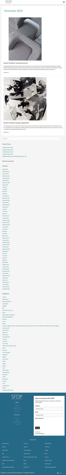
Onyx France (5, 359)
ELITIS (3, 321)
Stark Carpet (5, 379)
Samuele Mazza (5, 372)
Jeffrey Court (5, 334)
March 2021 (5, 280)
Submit (37, 428)
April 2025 (4, 193)
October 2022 (5, 246)
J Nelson (25, 446)
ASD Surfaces (5, 299)
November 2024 (6, 200)
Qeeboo (4, 363)
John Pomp (5, 343)
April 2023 (4, 233)
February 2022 (5, 264)
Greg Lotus (4, 332)
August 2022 (5, 251)
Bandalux (4, 306)
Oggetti (4, 356)
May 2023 (4, 231)
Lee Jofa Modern (6, 352)
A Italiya (4, 297)
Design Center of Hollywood (8, 314)
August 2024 (5, 207)
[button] (64, 2)
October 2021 (5, 273)
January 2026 (5, 173)
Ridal (46, 453)
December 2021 (5, 269)
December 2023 (5, 220)
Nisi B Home (26, 467)
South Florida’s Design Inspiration (16, 123)
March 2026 (5, 169)
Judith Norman (27, 453)
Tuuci (3, 383)
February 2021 (5, 282)
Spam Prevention (39, 418)
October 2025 (5, 180)
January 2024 (5, 218)
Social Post (4, 374)
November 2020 (6, 289)
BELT (3, 308)
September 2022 (6, 249)
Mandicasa (4, 354)
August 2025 (5, 184)
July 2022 (4, 253)
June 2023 (4, 229)
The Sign (4, 381)
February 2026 (5, 171)
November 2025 (6, 178)
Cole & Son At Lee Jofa (7, 310)
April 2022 (4, 260)
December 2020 (5, 286)
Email (36, 412)
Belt (3, 453)
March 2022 (5, 262)
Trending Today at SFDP (7, 147)
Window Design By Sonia (7, 390)
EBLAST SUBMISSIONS (7, 317)
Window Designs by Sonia (50, 467)
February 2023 (5, 238)
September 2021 (6, 275)
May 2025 (4, 191)
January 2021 (5, 284)
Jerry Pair (4, 339)
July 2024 (4, 209)
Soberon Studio (48, 460)
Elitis (3, 463)
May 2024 (4, 213)
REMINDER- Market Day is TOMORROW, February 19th (14, 156)
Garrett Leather (5, 328)
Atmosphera (5, 303)
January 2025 (5, 196)
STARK (3, 376)
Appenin (4, 446)
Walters (4, 387)
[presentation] (46, 422)
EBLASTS (4, 319)
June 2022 (4, 255)
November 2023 (6, 222)
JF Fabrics (4, 341)
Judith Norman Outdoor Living (9, 345)
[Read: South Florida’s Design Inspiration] (25, 98)
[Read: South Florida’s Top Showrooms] (25, 38)
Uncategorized (5, 385)
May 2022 (4, 258)
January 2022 (5, 266)
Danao (3, 312)
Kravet (25, 460)
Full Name (37, 406)
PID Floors (47, 446)
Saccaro (47, 457)
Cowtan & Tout (5, 457)
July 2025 (4, 187)
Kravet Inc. (4, 350)
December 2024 (5, 198)
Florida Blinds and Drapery (8, 467)
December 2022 (5, 242)
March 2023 (5, 235)
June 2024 (4, 211)
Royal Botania (5, 370)
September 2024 (6, 204)
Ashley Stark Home (6, 301)
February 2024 (5, 215)
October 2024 (5, 202)
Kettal (3, 348)
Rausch (4, 365)
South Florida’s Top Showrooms (16, 63)
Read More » (6, 72)
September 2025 (6, 182)
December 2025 (5, 176)
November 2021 (6, 271)
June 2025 (4, 189)
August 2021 (5, 277)
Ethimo (4, 323)
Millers (25, 463)
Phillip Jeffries (48, 443)
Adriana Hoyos (5, 443)
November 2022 (6, 244)
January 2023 (5, 240)
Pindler (4, 361)
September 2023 (6, 224)
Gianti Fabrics (5, 330)
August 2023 (5, 227)
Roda (3, 368)
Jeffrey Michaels (6, 337)
